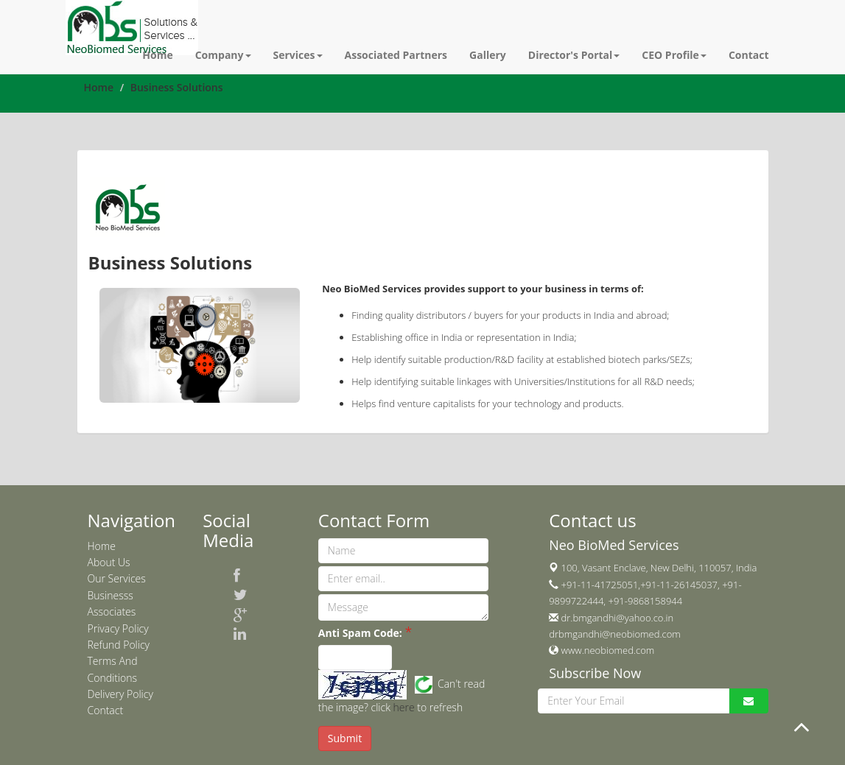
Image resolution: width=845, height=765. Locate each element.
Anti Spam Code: (360, 633)
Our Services (117, 578)
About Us (109, 562)
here (404, 707)
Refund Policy (119, 645)
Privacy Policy (118, 628)
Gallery (487, 55)
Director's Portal (574, 55)
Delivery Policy (120, 694)
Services (298, 55)
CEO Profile (674, 55)
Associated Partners (396, 55)
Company (223, 55)
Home (157, 55)
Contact (749, 55)
